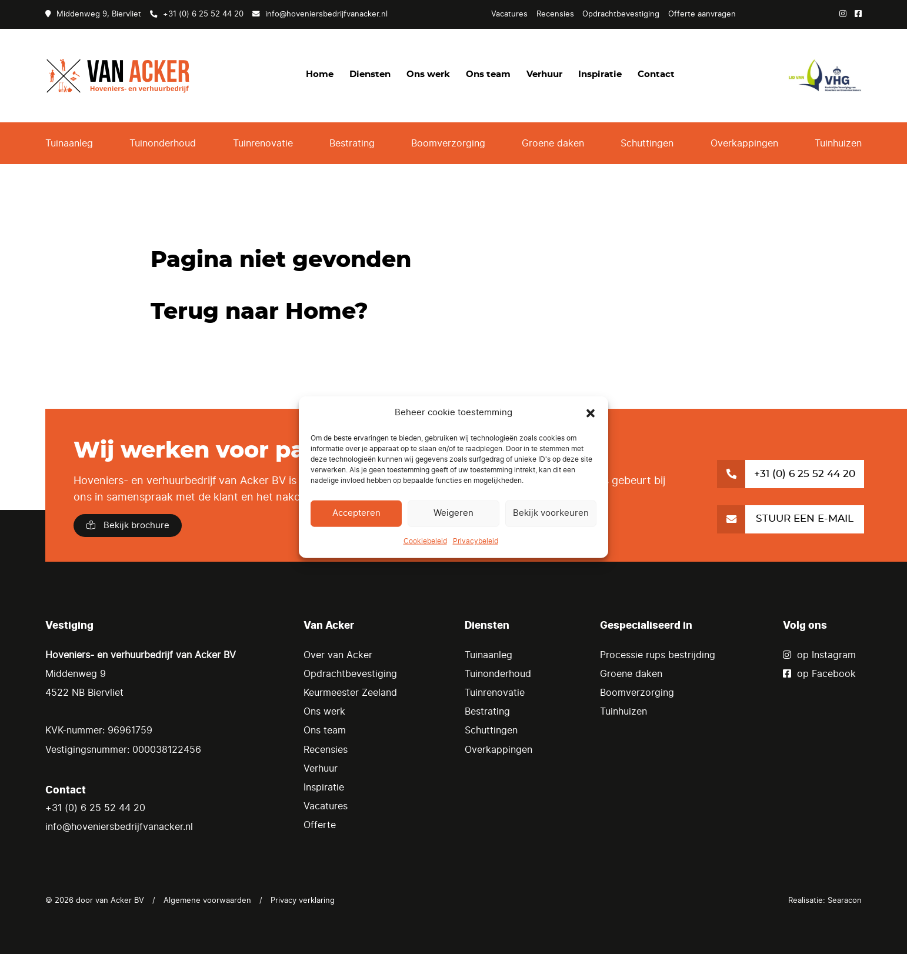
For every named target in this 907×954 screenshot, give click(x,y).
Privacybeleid (475, 541)
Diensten (370, 74)
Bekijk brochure (127, 525)
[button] (590, 413)
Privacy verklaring (303, 900)
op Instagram (819, 655)
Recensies (555, 14)
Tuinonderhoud (162, 143)
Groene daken (553, 143)
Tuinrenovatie (263, 143)
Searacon (845, 900)
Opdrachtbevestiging (620, 14)
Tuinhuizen (838, 143)
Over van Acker (338, 655)
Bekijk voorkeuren (551, 513)
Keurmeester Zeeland (350, 693)
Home (320, 74)
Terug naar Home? (259, 312)
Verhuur (544, 74)
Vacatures (509, 14)
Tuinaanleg (69, 143)
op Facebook (819, 674)
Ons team (488, 74)
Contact (656, 74)
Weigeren (453, 513)
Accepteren (356, 513)
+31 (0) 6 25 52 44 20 (197, 14)
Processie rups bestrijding (657, 655)
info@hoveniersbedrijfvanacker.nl (320, 14)
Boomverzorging (448, 143)
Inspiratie (600, 74)
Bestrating (352, 143)
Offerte (320, 825)
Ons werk (428, 74)
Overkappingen (744, 143)
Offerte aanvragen (702, 14)
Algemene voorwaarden (207, 900)
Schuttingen (647, 143)
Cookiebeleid (425, 541)
